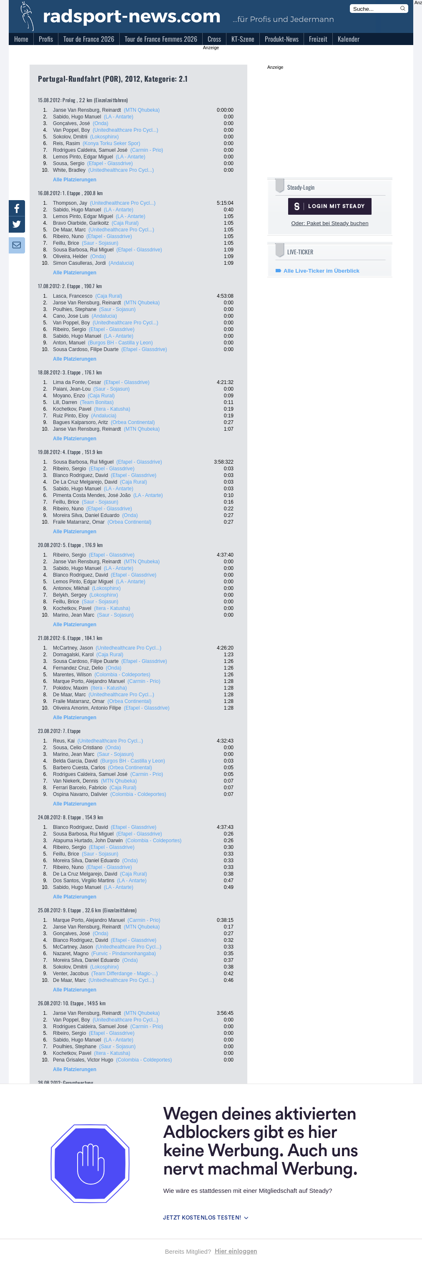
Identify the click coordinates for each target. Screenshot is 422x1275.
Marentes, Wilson (72, 675)
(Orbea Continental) (133, 422)
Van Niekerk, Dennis (75, 781)
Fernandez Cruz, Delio (78, 668)
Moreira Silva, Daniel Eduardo (86, 515)
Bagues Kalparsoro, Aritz (80, 422)
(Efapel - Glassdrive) (110, 163)
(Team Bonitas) (97, 402)
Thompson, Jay (70, 203)
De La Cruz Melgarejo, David (85, 482)
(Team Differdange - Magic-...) (124, 973)
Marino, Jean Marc (73, 615)
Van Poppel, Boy (71, 130)
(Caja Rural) (125, 223)
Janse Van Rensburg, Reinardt (87, 110)
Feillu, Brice (66, 243)
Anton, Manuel (69, 343)
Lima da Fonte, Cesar (77, 382)
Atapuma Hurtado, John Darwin (88, 840)
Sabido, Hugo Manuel (77, 117)
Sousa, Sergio (68, 163)
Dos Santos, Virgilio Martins (83, 880)
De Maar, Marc (69, 230)
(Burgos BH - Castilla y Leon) (120, 343)
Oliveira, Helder (70, 256)
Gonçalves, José (71, 123)
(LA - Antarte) (118, 117)
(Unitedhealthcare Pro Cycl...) (125, 130)
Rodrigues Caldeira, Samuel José (90, 150)
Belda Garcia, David (75, 761)
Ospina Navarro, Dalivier (80, 794)
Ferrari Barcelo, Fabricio (80, 788)
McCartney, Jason (73, 648)
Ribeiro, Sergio (69, 329)
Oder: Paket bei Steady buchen (329, 223)
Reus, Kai (64, 741)
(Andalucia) (121, 263)
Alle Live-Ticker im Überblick (321, 271)
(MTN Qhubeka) (142, 110)
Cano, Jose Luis (71, 316)
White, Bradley (69, 170)
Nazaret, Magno (70, 953)
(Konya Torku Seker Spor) (111, 143)
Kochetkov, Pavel (72, 409)
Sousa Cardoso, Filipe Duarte (85, 349)
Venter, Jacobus (70, 973)
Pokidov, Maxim (70, 688)
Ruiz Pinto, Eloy (70, 416)
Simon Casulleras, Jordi (79, 263)
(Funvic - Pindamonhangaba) (123, 953)
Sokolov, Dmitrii (70, 137)
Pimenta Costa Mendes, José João (92, 495)
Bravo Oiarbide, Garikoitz (81, 223)
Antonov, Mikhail (71, 588)
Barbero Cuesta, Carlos (79, 768)
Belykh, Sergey (70, 595)
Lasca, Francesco (73, 296)
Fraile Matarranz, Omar (79, 522)
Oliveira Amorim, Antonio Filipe (87, 708)
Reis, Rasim (66, 143)
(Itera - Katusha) (112, 409)
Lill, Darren (65, 402)
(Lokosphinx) (104, 137)
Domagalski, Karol (73, 655)
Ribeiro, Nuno (68, 236)
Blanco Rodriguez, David (80, 475)
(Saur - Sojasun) (100, 243)
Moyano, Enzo (69, 396)
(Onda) (100, 123)
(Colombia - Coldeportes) (122, 675)
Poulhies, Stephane (74, 309)
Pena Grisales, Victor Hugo (83, 1060)
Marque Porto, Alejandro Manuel (89, 681)
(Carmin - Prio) (146, 150)
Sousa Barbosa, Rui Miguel (83, 250)
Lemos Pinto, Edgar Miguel (83, 157)
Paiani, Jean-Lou (71, 389)
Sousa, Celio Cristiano (78, 747)
